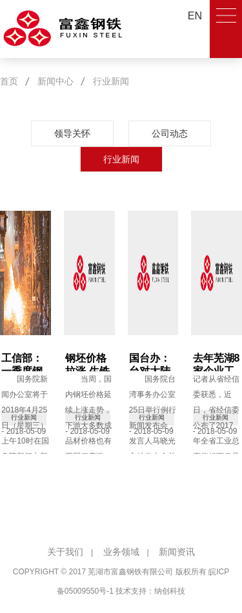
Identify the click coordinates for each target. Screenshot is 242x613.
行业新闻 (111, 81)
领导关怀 (72, 133)
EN (195, 15)
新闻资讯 (177, 552)
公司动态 (170, 133)
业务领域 (121, 552)
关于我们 (65, 552)
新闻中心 (55, 81)
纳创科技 (169, 591)
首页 (9, 81)
